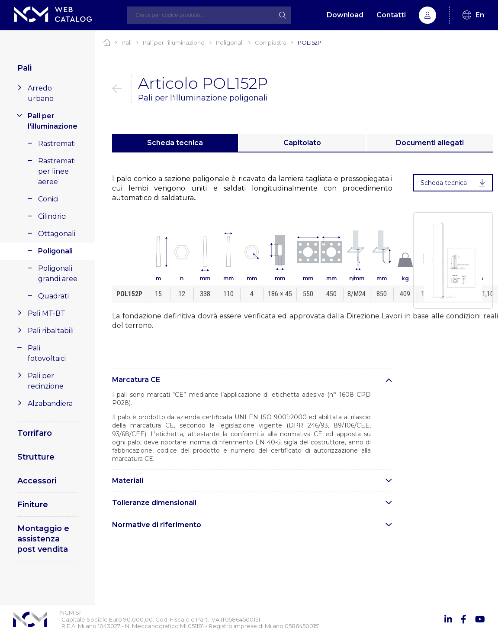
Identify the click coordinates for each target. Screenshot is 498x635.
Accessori (36, 481)
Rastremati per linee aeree (57, 171)
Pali (24, 68)
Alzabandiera (50, 403)
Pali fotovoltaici (47, 353)
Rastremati (57, 143)
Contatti (391, 15)
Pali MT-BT (46, 313)
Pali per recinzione (46, 381)
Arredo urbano (41, 93)
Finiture (32, 504)
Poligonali (55, 251)
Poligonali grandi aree (57, 273)
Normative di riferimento (156, 525)
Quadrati (53, 296)
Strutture (36, 457)
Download (345, 15)
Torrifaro (34, 433)
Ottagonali (56, 234)
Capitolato (302, 143)
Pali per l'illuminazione (52, 121)
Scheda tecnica (175, 143)
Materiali (127, 480)
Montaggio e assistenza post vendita (43, 539)
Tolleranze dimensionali (154, 503)
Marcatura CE (136, 380)
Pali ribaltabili (51, 331)
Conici (48, 199)
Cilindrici (52, 216)
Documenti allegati (430, 143)
